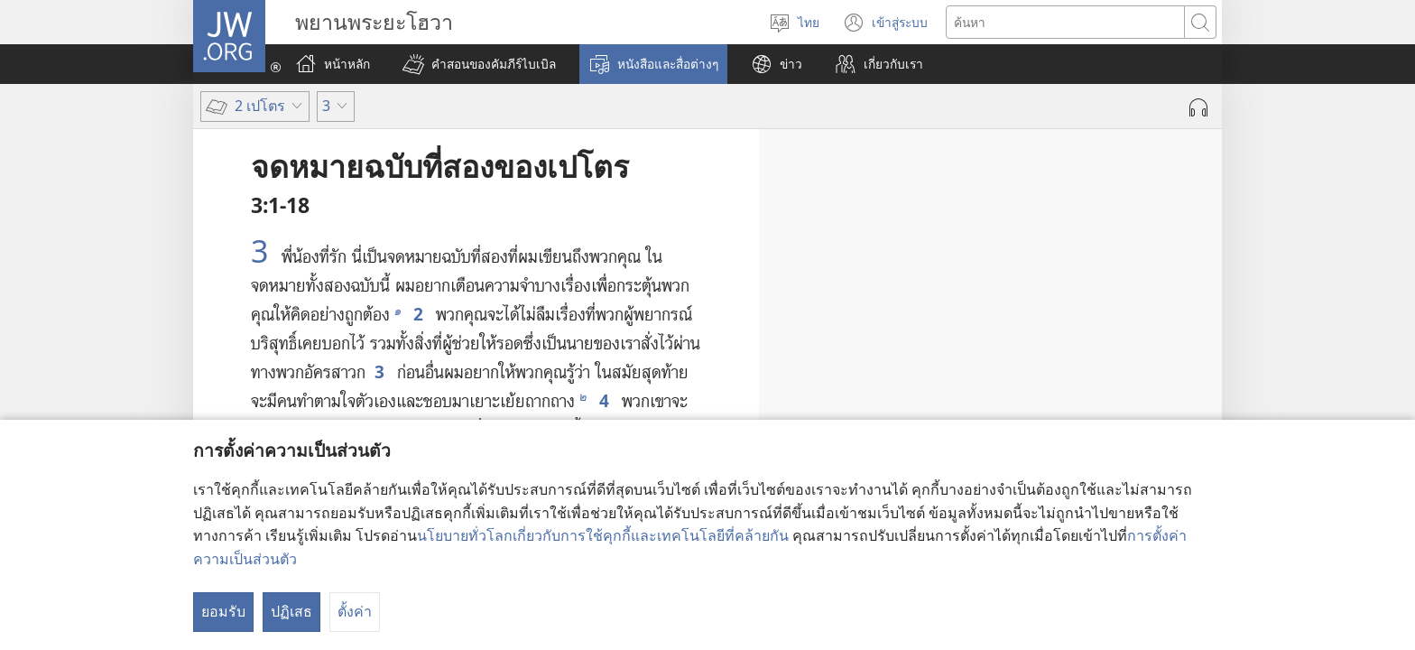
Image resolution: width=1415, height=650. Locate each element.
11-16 (1010, 310)
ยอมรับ (223, 611)
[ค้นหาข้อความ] (1065, 22)
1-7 (1160, 235)
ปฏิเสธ (291, 611)
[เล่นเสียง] (1198, 107)
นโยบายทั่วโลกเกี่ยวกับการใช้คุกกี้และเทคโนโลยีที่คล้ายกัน (603, 535)
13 (1004, 348)
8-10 (951, 273)
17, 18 (982, 385)
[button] (479, 64)
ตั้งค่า (355, 611)
